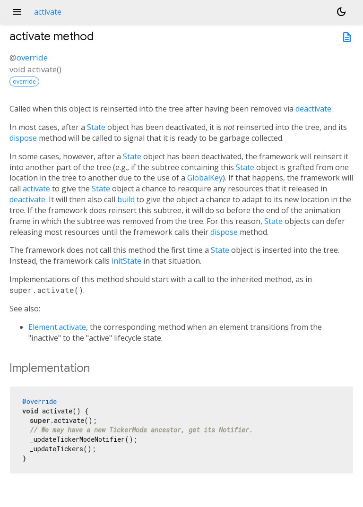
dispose (23, 138)
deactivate (313, 108)
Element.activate (57, 327)
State (96, 127)
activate (36, 188)
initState (126, 261)
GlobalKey (205, 177)
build (126, 199)
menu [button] (17, 11)
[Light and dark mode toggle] (341, 11)
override (32, 57)
